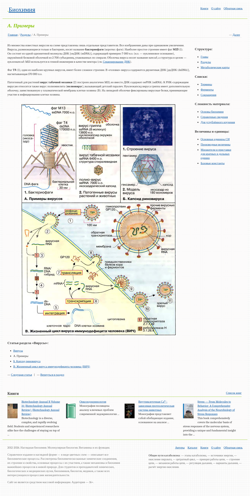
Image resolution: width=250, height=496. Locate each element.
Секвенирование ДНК (116, 61)
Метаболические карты (215, 67)
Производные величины (215, 144)
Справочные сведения (214, 117)
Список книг (234, 393)
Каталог (192, 447)
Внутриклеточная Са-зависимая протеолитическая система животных (156, 406)
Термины (206, 84)
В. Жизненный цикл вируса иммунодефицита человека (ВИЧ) (51, 366)
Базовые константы (213, 163)
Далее (236, 35)
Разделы (25, 35)
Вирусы (18, 350)
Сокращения (208, 95)
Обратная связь (233, 8)
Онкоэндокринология (92, 401)
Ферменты (207, 89)
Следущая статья (21, 374)
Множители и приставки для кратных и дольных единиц (216, 154)
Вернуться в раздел (52, 374)
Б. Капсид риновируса (26, 361)
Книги (204, 8)
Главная (13, 35)
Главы (204, 57)
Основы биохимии (212, 111)
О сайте (216, 8)
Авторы (180, 447)
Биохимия (22, 9)
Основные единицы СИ (215, 139)
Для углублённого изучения (218, 122)
